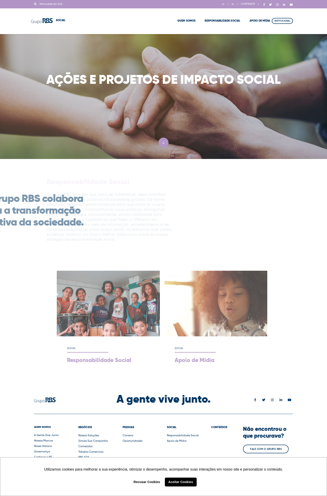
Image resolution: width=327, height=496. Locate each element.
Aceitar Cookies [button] (180, 482)
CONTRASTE (248, 3)
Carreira (128, 435)
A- (223, 4)
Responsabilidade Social (212, 16)
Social (171, 427)
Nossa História (43, 446)
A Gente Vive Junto (46, 435)
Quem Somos (176, 16)
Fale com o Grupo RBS (266, 449)
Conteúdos (85, 446)
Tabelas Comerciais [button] (90, 451)
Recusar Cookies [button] (147, 482)
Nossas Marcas (43, 440)
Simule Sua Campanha (93, 440)
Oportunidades (132, 440)
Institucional (282, 16)
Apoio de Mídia (250, 16)
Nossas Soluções (88, 435)
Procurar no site (48, 4)
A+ (233, 4)
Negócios (85, 427)
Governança (42, 451)
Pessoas (128, 427)
